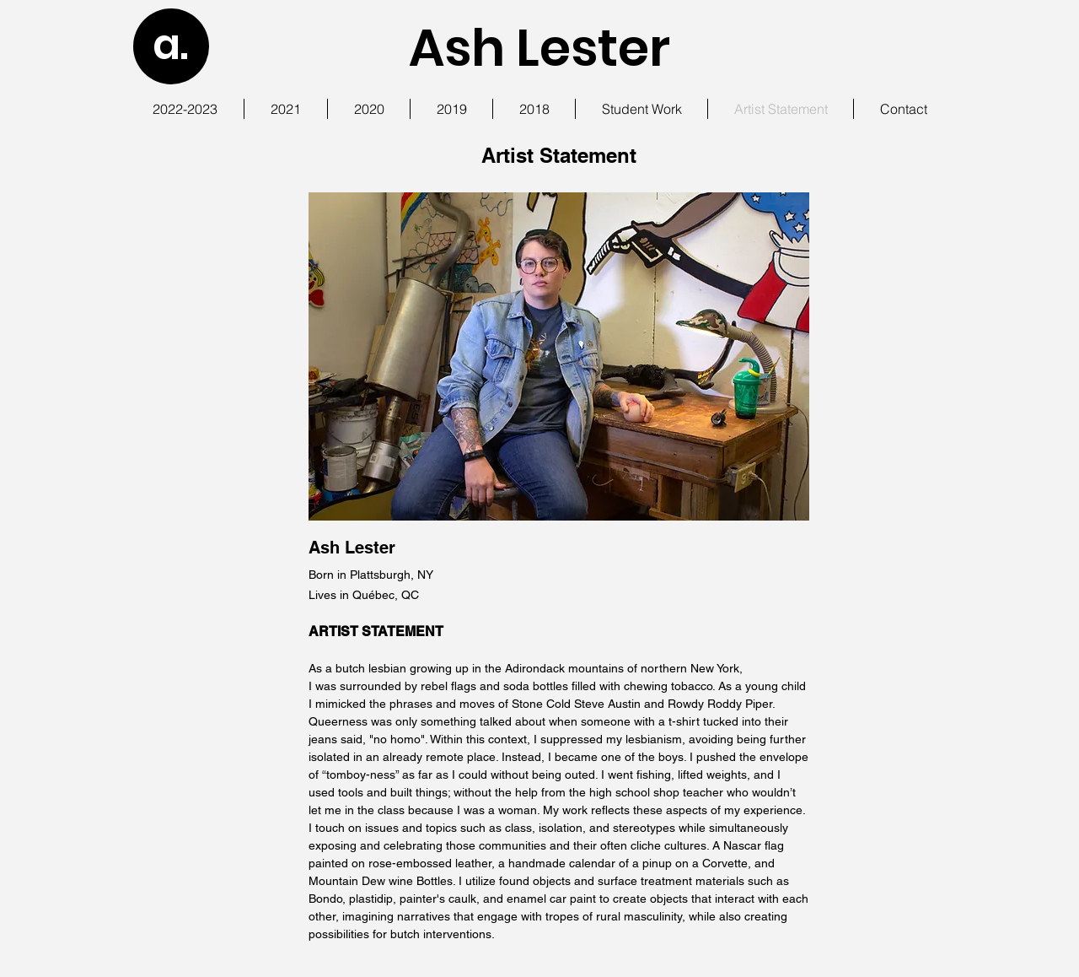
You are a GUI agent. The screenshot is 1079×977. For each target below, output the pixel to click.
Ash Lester (539, 48)
